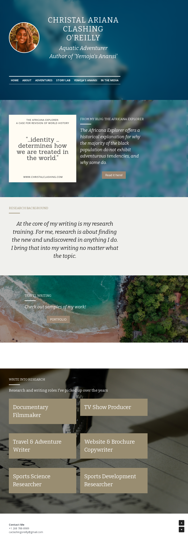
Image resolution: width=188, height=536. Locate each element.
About (56, 71)
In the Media (139, 71)
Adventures (73, 71)
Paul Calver (55, 521)
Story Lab (93, 71)
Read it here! (137, 170)
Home (44, 71)
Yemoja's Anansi (115, 71)
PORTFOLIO (50, 306)
